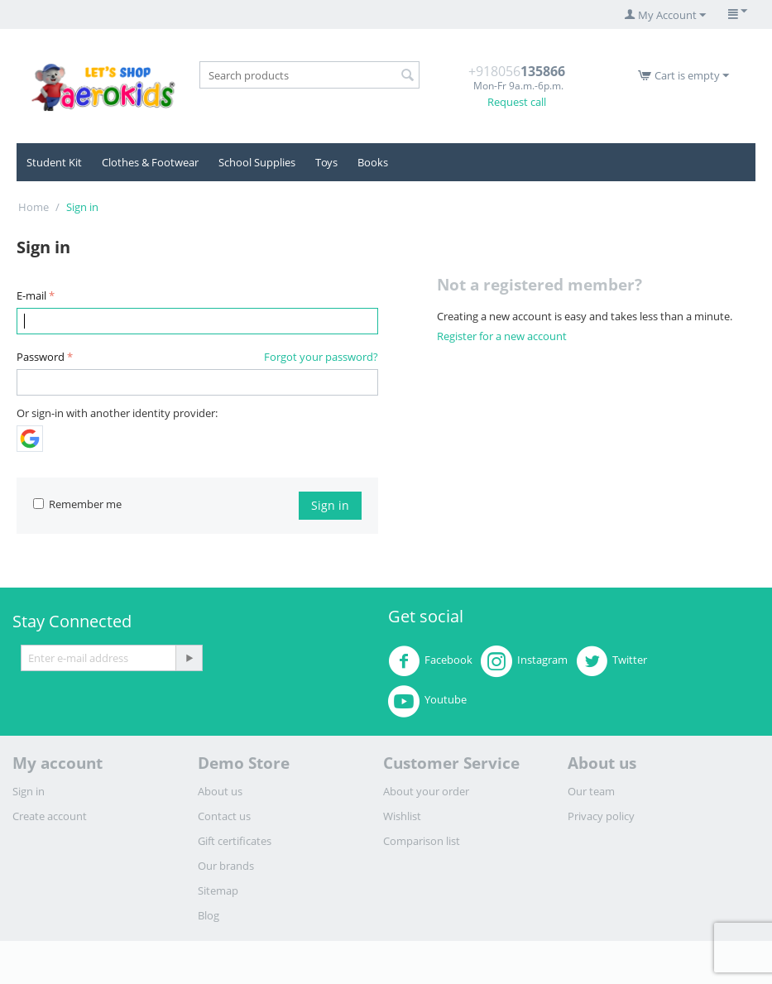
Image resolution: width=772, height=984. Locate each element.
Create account (49, 816)
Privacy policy (601, 816)
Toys (326, 162)
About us (220, 791)
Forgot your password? (321, 356)
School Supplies (256, 162)
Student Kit (54, 162)
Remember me (77, 504)
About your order (426, 791)
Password (41, 356)
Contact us (224, 816)
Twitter (611, 661)
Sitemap (218, 890)
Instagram (524, 661)
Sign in (330, 505)
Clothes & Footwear (150, 162)
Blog (208, 915)
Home (33, 206)
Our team (591, 791)
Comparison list (421, 840)
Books (372, 162)
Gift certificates (234, 840)
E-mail (31, 295)
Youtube (427, 701)
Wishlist (402, 816)
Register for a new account (502, 336)
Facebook (430, 661)
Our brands (226, 865)
